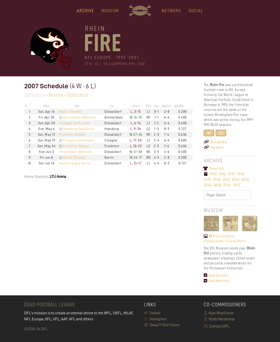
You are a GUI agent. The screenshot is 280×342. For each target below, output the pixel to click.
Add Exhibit (216, 275)
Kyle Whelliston (219, 313)
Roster (56, 95)
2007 (237, 185)
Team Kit (214, 169)
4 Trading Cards (214, 241)
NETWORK (171, 10)
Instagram (155, 319)
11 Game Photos (236, 241)
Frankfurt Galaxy (72, 134)
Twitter (152, 313)
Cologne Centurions (74, 123)
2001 (226, 180)
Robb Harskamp (219, 319)
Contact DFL (217, 326)
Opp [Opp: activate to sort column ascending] (77, 106)
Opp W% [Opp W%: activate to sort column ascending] (179, 106)
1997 (231, 174)
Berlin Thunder (70, 111)
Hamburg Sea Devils (78, 128)
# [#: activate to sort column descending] (26, 106)
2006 (227, 185)
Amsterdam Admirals (79, 117)
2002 (236, 180)
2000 (217, 180)
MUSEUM (110, 10)
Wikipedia (215, 142)
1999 (207, 180)
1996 (222, 174)
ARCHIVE (85, 10)
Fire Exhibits (219, 236)
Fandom (214, 147)
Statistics (77, 95)
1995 (213, 174)
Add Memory (217, 281)
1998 (241, 174)
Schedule (34, 95)
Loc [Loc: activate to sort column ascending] (112, 106)
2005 (217, 185)
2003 (245, 180)
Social (196, 10)
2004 (208, 185)
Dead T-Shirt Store (162, 325)
